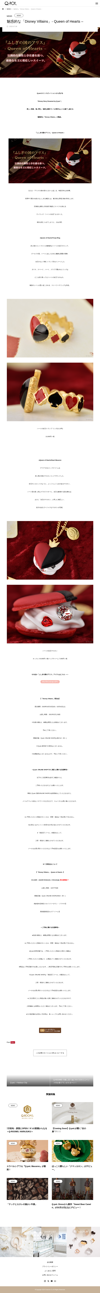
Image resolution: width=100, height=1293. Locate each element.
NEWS (19, 15)
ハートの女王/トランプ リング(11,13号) (50, 428)
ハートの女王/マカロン (50, 651)
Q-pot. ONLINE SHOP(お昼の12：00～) (54, 738)
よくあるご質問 (50, 1271)
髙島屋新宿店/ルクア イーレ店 (50, 911)
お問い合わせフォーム (50, 1275)
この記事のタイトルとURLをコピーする (50, 1053)
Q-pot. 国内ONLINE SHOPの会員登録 (44, 793)
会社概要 (50, 1262)
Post (8, 1042)
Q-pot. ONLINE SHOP (49, 896)
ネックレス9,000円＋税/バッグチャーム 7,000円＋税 (50, 658)
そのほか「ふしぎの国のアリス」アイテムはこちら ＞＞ (50, 674)
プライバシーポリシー (50, 1266)
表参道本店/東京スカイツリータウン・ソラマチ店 (50, 903)
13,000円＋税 (50, 436)
